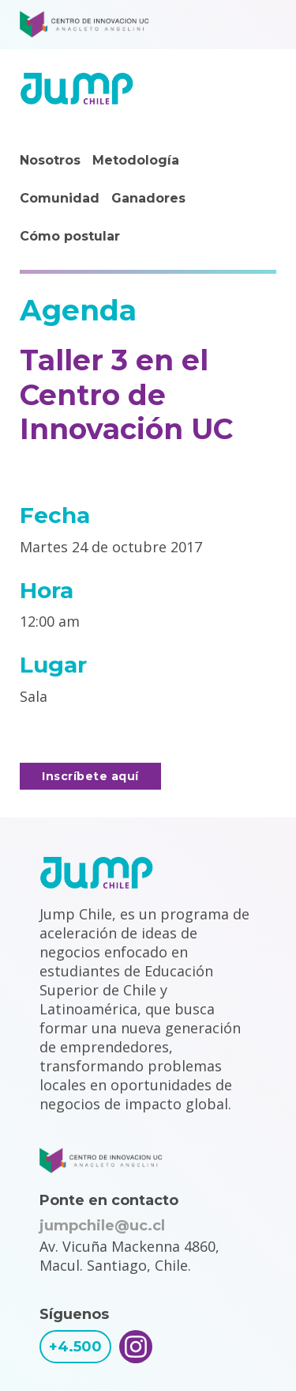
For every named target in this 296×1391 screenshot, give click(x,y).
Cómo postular (70, 236)
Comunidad (59, 198)
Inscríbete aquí (90, 776)
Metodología (135, 160)
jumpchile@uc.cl (102, 1225)
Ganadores (148, 198)
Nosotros (50, 160)
